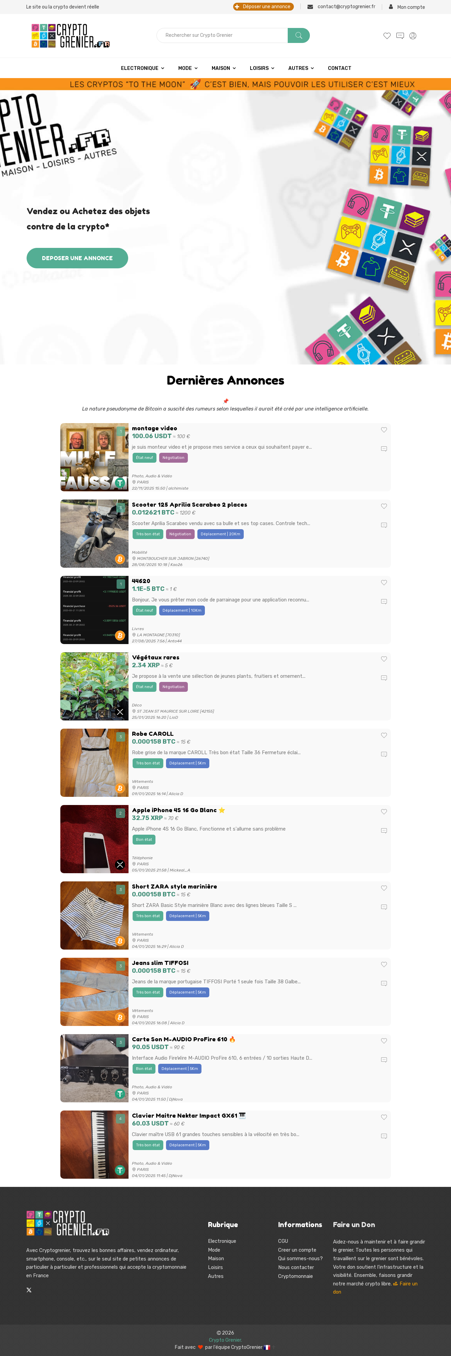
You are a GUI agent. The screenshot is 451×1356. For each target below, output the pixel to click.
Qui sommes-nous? (300, 1258)
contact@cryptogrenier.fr (341, 6)
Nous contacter (296, 1267)
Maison (221, 68)
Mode (185, 68)
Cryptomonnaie (295, 1276)
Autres (298, 68)
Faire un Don (354, 1225)
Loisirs (259, 68)
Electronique (140, 68)
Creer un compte (297, 1250)
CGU (283, 1241)
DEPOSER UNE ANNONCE (77, 258)
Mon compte (407, 7)
